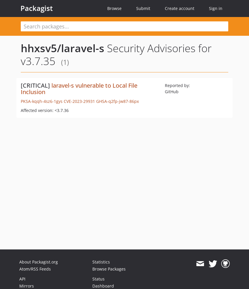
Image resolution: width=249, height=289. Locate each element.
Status (98, 279)
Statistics (101, 262)
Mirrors (26, 286)
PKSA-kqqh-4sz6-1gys (42, 101)
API (22, 279)
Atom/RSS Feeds (35, 269)
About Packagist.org (38, 262)
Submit (143, 8)
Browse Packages (109, 269)
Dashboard (103, 286)
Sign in (215, 8)
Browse (114, 8)
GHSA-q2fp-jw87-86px (117, 101)
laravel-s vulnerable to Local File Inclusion (79, 88)
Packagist (36, 8)
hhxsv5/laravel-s (62, 48)
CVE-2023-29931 (79, 101)
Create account (179, 8)
